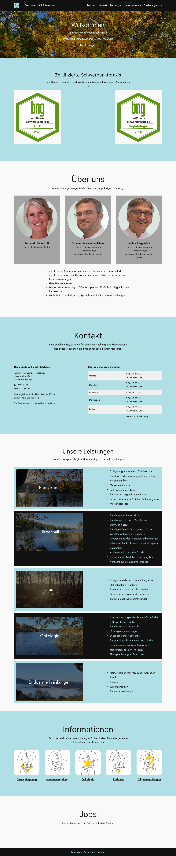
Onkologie (88, 779)
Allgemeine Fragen (149, 779)
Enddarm (118, 779)
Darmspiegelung (27, 779)
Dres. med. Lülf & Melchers (39, 5)
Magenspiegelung (57, 779)
